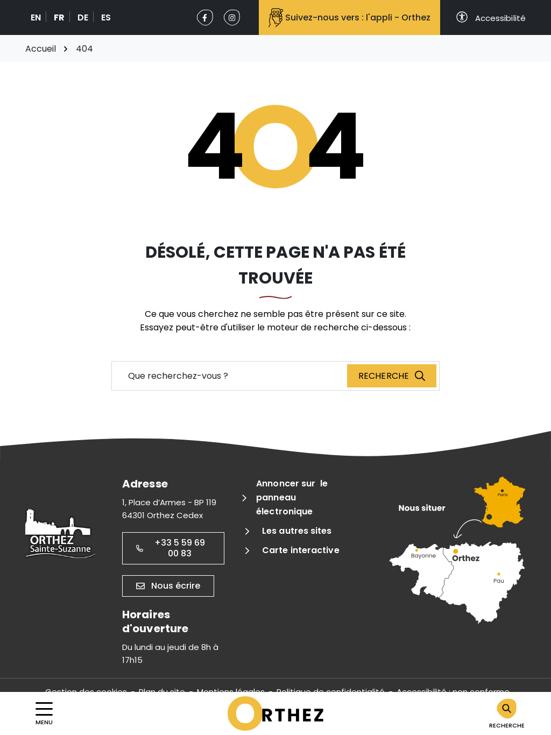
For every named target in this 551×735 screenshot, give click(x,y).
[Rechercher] (507, 713)
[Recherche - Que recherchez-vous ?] (230, 376)
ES (106, 17)
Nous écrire (168, 585)
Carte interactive (301, 550)
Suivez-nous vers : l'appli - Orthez (349, 17)
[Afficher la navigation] (44, 713)
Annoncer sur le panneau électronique (292, 497)
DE (82, 17)
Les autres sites (297, 531)
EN (36, 17)
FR (59, 17)
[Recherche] (391, 375)
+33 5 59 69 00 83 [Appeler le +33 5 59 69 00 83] (170, 548)
